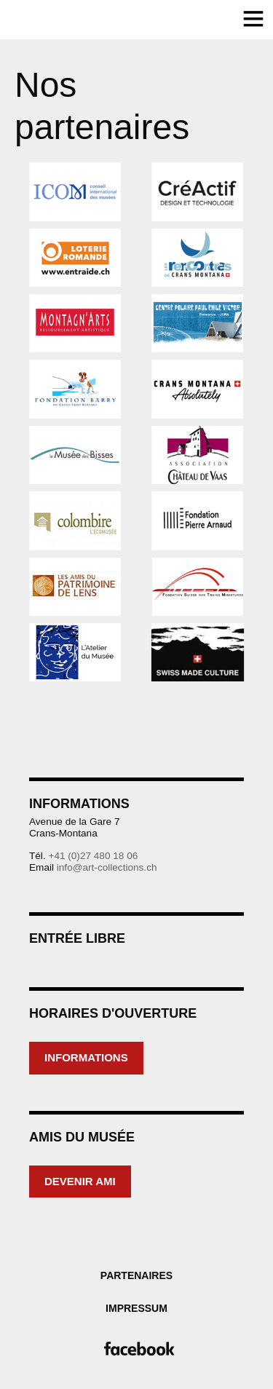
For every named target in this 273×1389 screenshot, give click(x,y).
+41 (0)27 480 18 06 (93, 855)
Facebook (137, 1349)
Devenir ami (80, 1181)
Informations (86, 1057)
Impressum (136, 1308)
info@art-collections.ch (107, 867)
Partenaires (136, 1275)
